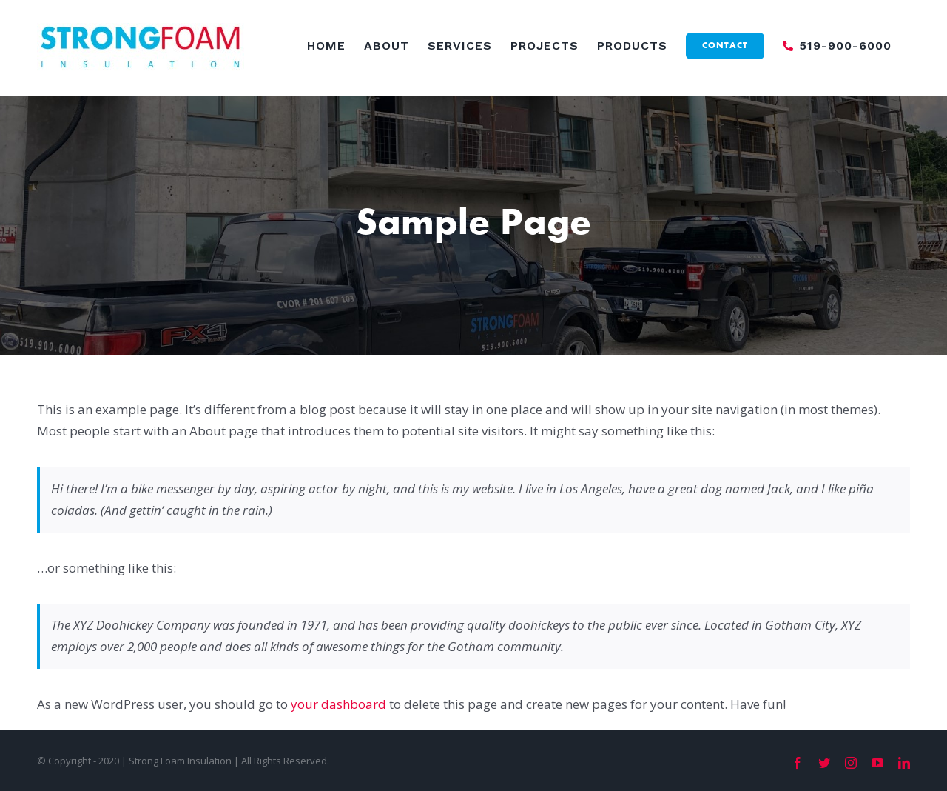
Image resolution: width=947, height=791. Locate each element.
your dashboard (338, 703)
